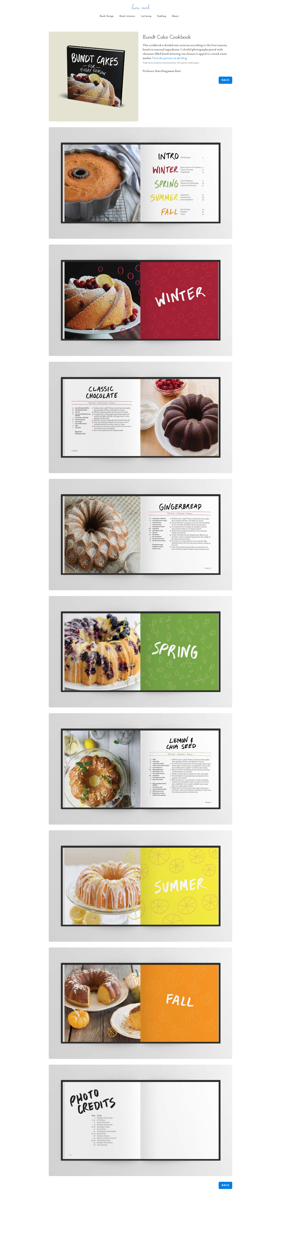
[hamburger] (33, 6)
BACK (225, 80)
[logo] (140, 7)
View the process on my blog (169, 58)
